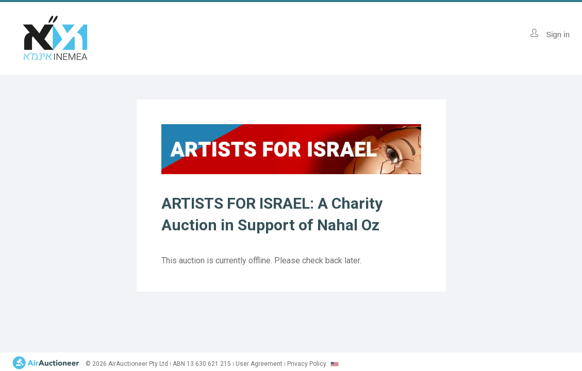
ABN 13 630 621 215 (202, 363)
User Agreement (259, 363)
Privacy (306, 363)
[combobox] (334, 364)
